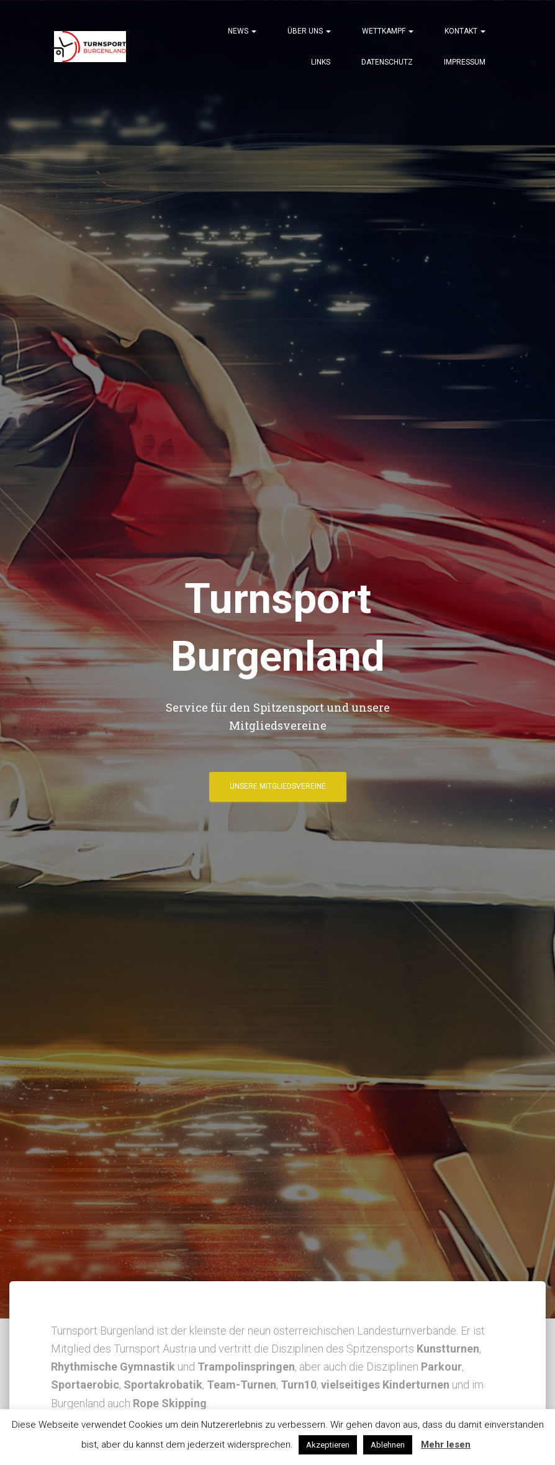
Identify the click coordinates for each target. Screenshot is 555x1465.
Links (320, 62)
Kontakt (464, 31)
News (242, 31)
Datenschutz (387, 62)
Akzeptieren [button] (328, 1444)
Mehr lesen (446, 1444)
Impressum (464, 62)
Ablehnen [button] (388, 1444)
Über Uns (309, 31)
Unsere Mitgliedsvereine (278, 786)
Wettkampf (387, 31)
